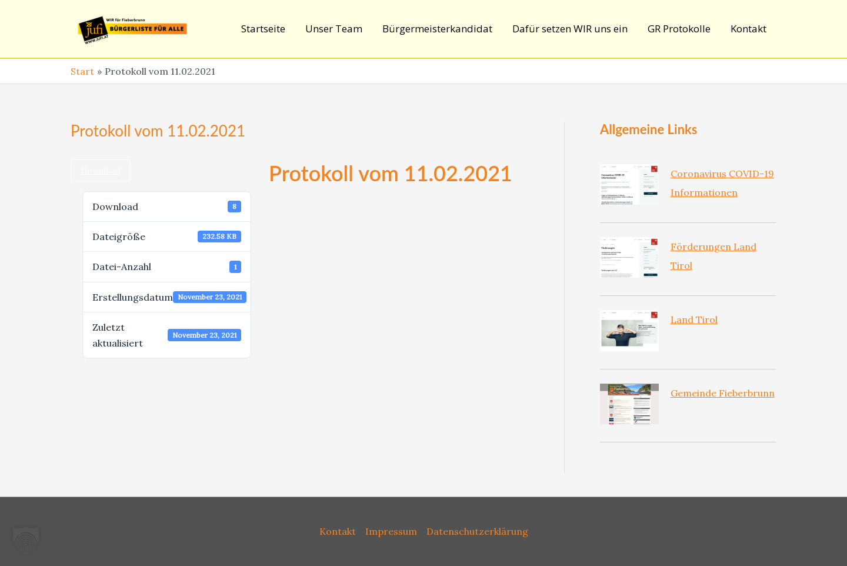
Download (100, 170)
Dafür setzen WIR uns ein (570, 28)
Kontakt (748, 28)
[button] (26, 540)
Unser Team (333, 28)
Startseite (263, 28)
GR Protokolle (679, 28)
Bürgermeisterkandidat (437, 28)
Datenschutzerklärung (477, 531)
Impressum (391, 531)
